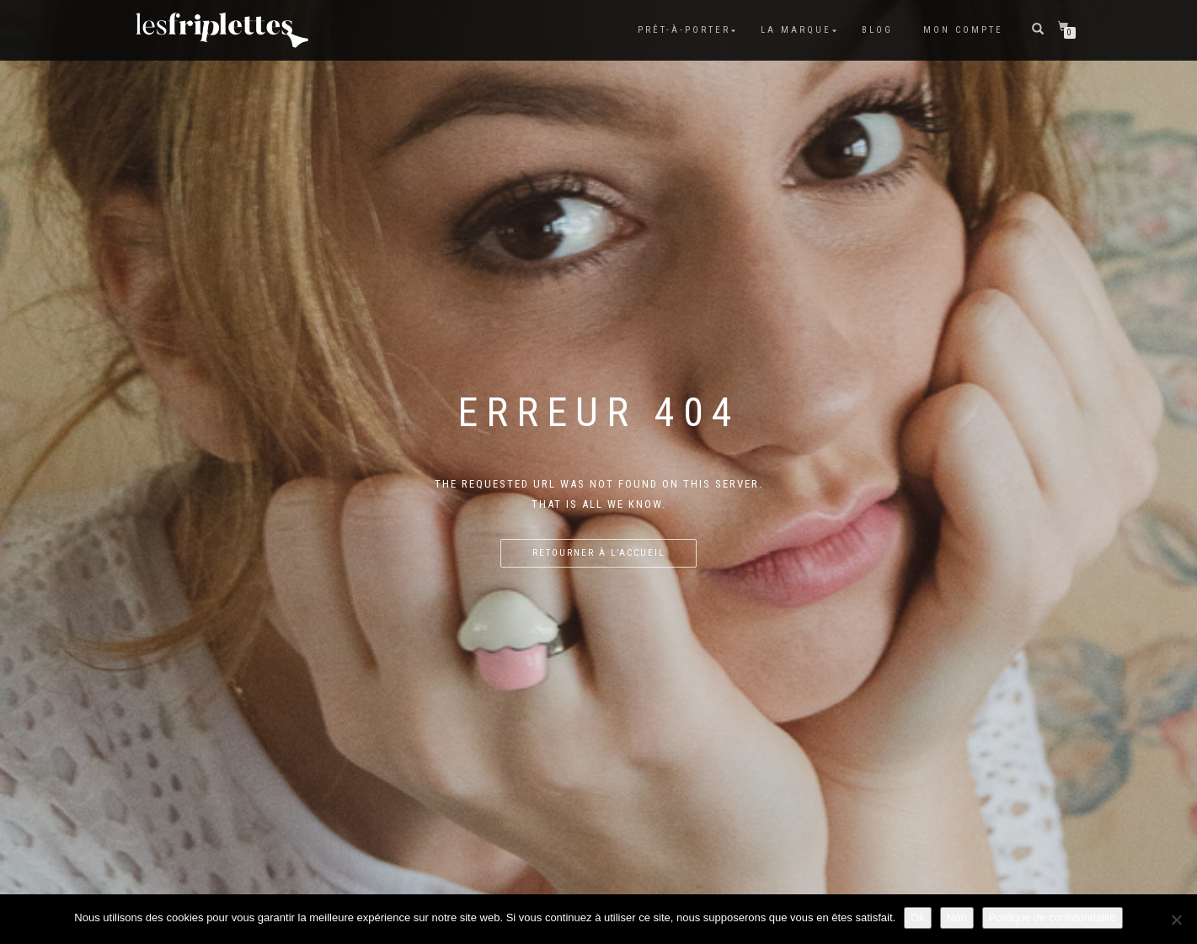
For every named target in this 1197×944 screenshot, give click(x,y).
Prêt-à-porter (684, 29)
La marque (796, 29)
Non (957, 917)
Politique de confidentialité (1052, 917)
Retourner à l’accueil (598, 552)
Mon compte (963, 29)
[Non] (1176, 919)
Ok (918, 917)
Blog (877, 29)
